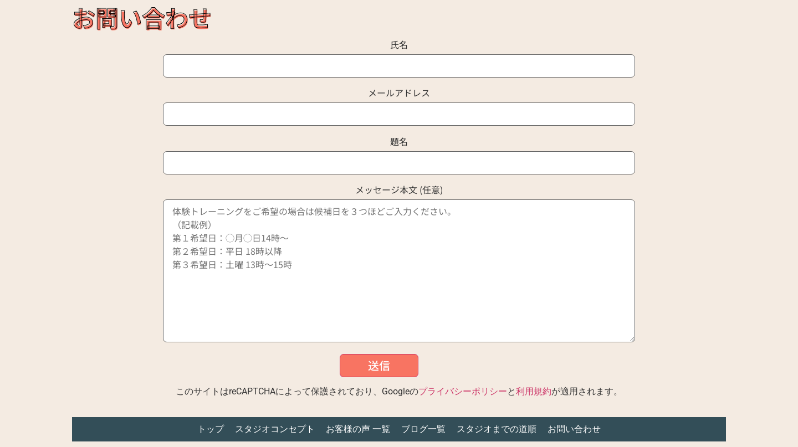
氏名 (399, 56)
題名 (399, 153)
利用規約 (533, 391)
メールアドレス (399, 104)
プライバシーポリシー (462, 391)
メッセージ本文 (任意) (399, 265)
